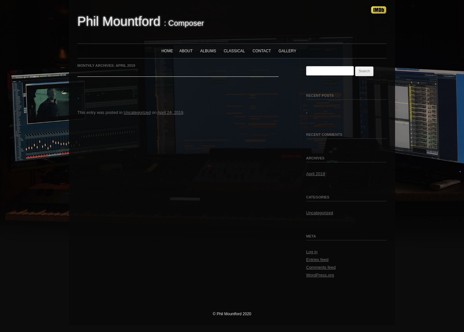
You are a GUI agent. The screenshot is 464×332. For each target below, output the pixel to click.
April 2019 (315, 173)
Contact (262, 51)
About (186, 51)
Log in (311, 251)
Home (167, 51)
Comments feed (321, 267)
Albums (208, 51)
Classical (234, 51)
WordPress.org (320, 275)
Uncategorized (137, 112)
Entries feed (317, 259)
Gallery (287, 51)
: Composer (140, 21)
